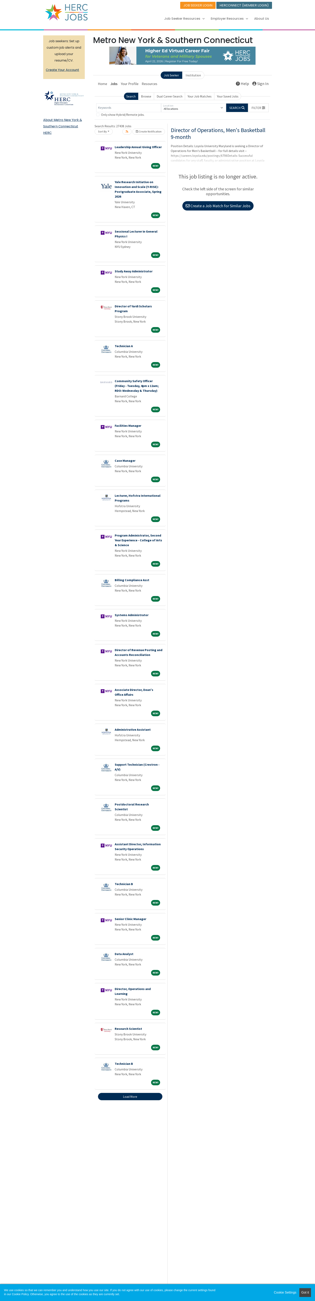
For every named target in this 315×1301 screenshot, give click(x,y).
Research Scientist (128, 1029)
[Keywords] (128, 107)
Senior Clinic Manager (130, 919)
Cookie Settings (285, 1292)
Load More (130, 1097)
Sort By (102, 131)
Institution (193, 75)
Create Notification (149, 131)
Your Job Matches (200, 96)
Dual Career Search (169, 96)
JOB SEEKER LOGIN (197, 5)
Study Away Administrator (133, 271)
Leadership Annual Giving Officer (138, 147)
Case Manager (125, 461)
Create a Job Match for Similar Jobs (218, 205)
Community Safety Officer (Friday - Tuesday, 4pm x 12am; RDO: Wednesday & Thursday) (137, 386)
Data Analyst (124, 954)
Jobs (114, 83)
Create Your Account (62, 70)
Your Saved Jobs (227, 96)
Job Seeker (171, 75)
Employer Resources (229, 18)
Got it (305, 1292)
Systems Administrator (131, 615)
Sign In (260, 83)
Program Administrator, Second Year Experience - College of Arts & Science (138, 540)
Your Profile (129, 83)
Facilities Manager (128, 426)
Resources (149, 83)
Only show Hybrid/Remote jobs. (122, 115)
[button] (258, 107)
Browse (146, 96)
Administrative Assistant (133, 729)
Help (242, 83)
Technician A (124, 346)
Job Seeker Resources (184, 18)
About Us (261, 18)
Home (102, 83)
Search (131, 96)
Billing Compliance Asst (132, 580)
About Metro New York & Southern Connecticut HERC (62, 126)
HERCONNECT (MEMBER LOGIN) (244, 5)
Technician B (124, 884)
